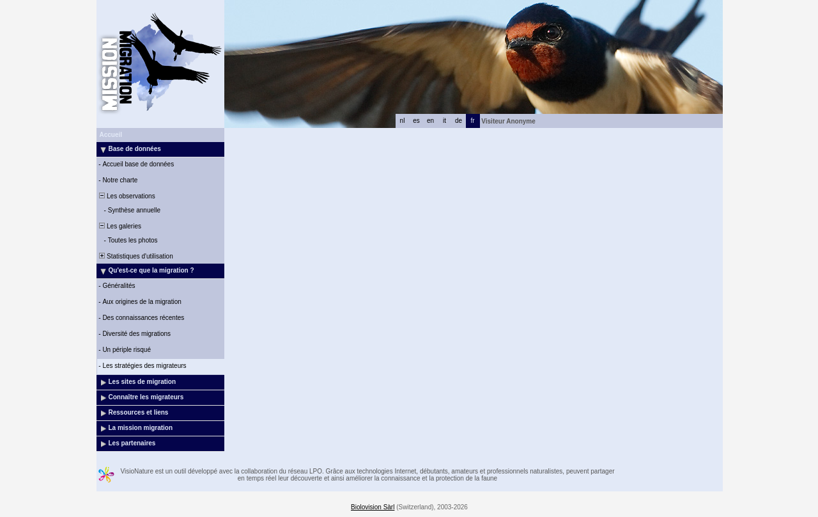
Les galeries (119, 226)
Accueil (111, 134)
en (430, 120)
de (458, 120)
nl (402, 120)
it (444, 120)
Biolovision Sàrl (372, 507)
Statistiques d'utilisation (135, 256)
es (416, 120)
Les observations (126, 196)
